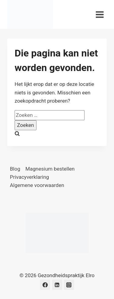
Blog (15, 169)
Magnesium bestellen (49, 169)
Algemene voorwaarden (37, 185)
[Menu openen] (99, 14)
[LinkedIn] (57, 285)
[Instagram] (69, 285)
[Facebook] (45, 285)
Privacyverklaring (29, 177)
